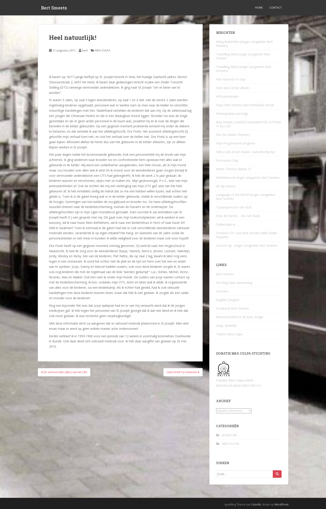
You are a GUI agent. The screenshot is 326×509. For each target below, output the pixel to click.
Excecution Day (227, 160)
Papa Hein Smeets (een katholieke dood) (245, 105)
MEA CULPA (102, 50)
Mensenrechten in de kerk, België (239, 317)
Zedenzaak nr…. (227, 224)
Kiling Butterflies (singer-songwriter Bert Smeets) (244, 44)
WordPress (281, 504)
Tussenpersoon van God (233, 207)
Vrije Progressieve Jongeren (235, 143)
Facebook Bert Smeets (232, 308)
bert (85, 50)
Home (259, 7)
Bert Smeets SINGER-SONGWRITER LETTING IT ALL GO (248, 124)
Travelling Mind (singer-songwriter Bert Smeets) (243, 69)
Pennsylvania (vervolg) (232, 113)
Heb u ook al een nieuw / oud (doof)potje (245, 152)
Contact (275, 7)
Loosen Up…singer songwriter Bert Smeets (246, 245)
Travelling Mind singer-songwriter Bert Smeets (243, 56)
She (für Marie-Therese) (233, 135)
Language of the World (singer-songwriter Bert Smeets (245, 197)
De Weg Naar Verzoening (234, 283)
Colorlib (256, 504)
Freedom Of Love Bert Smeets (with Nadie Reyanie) (246, 235)
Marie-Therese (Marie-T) (233, 169)
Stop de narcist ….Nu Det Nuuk (238, 216)
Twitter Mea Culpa (229, 334)
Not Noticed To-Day (230, 79)
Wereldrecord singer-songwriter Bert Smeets (248, 177)
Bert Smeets (54, 8)
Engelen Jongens (228, 300)
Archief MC (229, 435)
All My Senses (226, 186)
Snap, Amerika (226, 325)
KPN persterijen (227, 96)
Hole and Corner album (232, 88)
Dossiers (222, 291)
